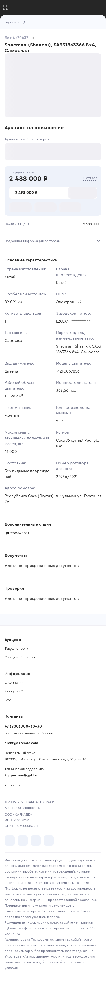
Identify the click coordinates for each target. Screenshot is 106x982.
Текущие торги (16, 648)
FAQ (8, 699)
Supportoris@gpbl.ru (21, 775)
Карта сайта (14, 785)
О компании (14, 682)
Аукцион (12, 22)
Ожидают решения (20, 657)
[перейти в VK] (10, 840)
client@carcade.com (21, 743)
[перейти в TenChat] (49, 840)
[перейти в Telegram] (23, 840)
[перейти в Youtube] (36, 840)
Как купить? (14, 691)
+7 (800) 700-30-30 (23, 727)
